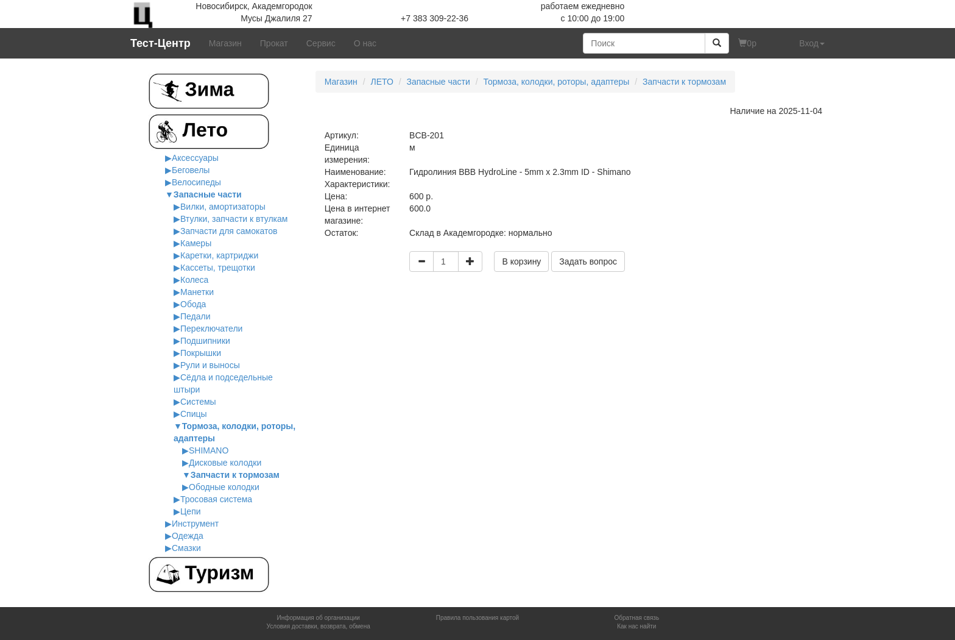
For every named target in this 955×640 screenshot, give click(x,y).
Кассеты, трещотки (217, 267)
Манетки (197, 292)
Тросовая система (216, 499)
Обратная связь (636, 617)
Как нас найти (636, 626)
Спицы (193, 414)
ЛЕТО (381, 82)
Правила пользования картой (477, 617)
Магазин (225, 43)
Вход (812, 43)
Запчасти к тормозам (235, 475)
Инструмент (195, 523)
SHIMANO (208, 450)
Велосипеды (196, 182)
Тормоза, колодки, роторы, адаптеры (557, 82)
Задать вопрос (588, 261)
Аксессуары (195, 158)
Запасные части (208, 194)
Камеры (195, 243)
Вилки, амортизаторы (223, 207)
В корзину (521, 261)
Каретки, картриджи (219, 255)
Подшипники (205, 341)
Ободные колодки (224, 487)
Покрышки (200, 353)
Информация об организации (318, 617)
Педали (195, 316)
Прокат (274, 43)
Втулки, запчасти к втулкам (233, 219)
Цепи (190, 511)
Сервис (321, 43)
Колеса (194, 280)
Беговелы (191, 170)
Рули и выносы (210, 365)
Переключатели (211, 328)
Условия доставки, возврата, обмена (318, 626)
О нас (365, 43)
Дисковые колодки (225, 463)
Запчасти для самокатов (228, 231)
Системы (198, 402)
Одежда (187, 536)
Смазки (186, 548)
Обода (193, 304)
